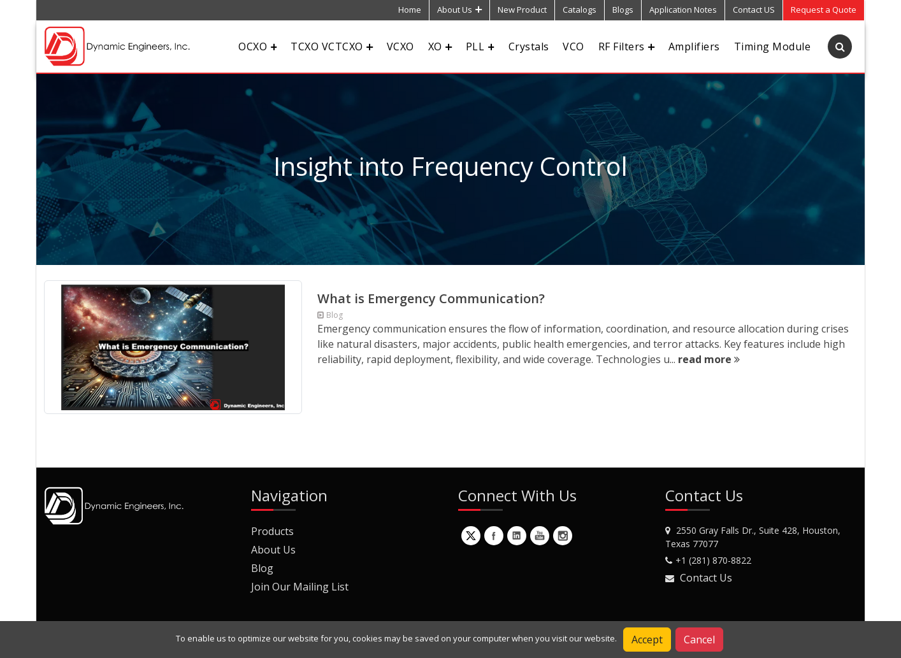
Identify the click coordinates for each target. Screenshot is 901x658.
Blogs (622, 9)
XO (440, 46)
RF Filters (626, 46)
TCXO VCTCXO (331, 46)
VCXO (400, 46)
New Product (522, 9)
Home (409, 9)
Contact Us (706, 578)
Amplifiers (694, 46)
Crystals (528, 46)
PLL (480, 46)
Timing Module (772, 46)
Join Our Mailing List (300, 587)
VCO (573, 46)
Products (272, 531)
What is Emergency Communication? (431, 298)
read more (709, 359)
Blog (262, 568)
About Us (459, 9)
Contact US (754, 9)
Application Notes (683, 9)
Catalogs (579, 9)
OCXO (257, 46)
